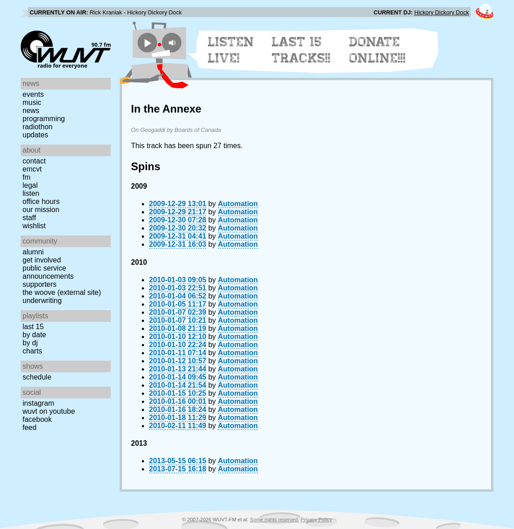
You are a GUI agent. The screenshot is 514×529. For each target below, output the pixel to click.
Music (32, 102)
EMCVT (32, 169)
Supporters (40, 284)
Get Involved (42, 260)
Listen (31, 193)
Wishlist (34, 226)
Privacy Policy (316, 519)
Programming (44, 118)
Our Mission (41, 209)
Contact (34, 161)
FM (27, 177)
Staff (29, 218)
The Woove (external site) (62, 292)
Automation (238, 204)
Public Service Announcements (48, 272)
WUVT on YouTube (49, 411)
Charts (32, 351)
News (31, 110)
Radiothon (38, 127)
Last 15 (33, 326)
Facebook (37, 419)
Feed (29, 427)
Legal (30, 185)
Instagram (38, 403)
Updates (35, 135)
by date (34, 335)
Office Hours (41, 201)
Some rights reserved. (274, 519)
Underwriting (42, 300)
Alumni (33, 252)
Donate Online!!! (377, 50)
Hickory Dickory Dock (441, 12)
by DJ (30, 343)
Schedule (37, 377)
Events (33, 94)
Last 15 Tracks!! (301, 50)
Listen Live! (231, 50)
